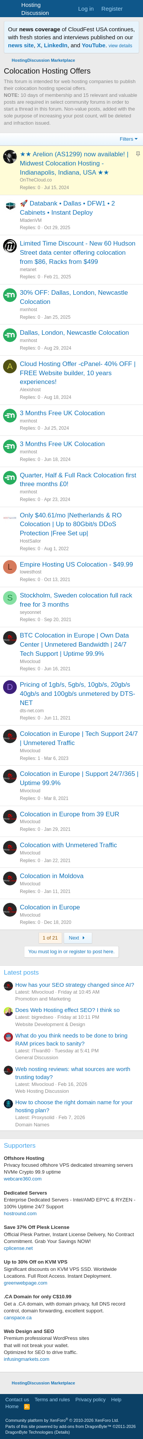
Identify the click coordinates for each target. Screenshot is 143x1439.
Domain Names (32, 1124)
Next (78, 938)
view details (120, 45)
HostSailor (30, 541)
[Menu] (10, 8)
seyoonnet (30, 612)
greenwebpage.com (25, 1283)
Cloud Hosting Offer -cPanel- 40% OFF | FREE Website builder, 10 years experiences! (78, 373)
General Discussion (36, 1057)
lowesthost (31, 572)
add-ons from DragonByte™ (85, 1426)
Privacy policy (91, 1399)
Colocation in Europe (50, 907)
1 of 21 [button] (50, 938)
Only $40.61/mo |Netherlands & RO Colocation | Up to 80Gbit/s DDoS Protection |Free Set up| (71, 524)
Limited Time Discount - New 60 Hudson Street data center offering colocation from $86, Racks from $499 (77, 252)
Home (12, 1406)
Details (62, 1432)
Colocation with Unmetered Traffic (68, 845)
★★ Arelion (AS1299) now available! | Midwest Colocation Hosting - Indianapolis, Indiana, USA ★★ (74, 163)
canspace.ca (18, 1317)
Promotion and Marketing (43, 999)
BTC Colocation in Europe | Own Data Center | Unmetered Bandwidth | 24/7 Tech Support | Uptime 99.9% (74, 644)
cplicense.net (18, 1248)
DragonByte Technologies (29, 1432)
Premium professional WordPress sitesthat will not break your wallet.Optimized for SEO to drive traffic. (46, 1345)
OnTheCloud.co (36, 180)
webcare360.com (23, 1179)
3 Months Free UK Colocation (62, 413)
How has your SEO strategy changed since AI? (74, 984)
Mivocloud (30, 661)
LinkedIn (55, 45)
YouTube (93, 45)
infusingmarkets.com (26, 1359)
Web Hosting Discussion (42, 1091)
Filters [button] (126, 139)
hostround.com (20, 1213)
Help (116, 1399)
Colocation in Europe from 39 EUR (69, 814)
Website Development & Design (50, 1024)
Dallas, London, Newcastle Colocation (74, 332)
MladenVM (31, 220)
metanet (28, 269)
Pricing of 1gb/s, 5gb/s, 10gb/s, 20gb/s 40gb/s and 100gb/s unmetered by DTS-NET (77, 694)
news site (21, 45)
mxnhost (28, 309)
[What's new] (134, 9)
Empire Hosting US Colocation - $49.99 (76, 564)
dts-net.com (32, 710)
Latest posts (21, 972)
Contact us (17, 1399)
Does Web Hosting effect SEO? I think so (67, 1010)
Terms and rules (52, 1399)
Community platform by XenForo (62, 1420)
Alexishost (30, 389)
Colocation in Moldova (52, 876)
